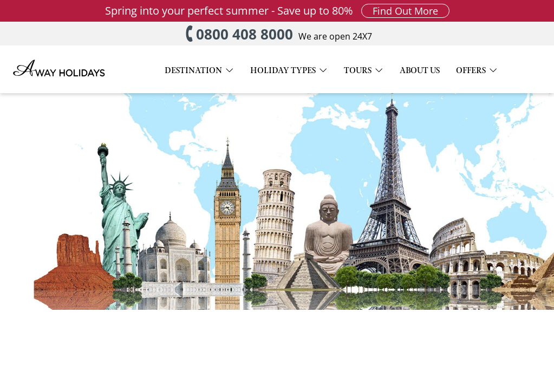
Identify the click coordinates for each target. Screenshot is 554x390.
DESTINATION (193, 71)
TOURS (357, 71)
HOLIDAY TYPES (283, 71)
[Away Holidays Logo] (59, 85)
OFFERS (471, 71)
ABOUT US (420, 71)
